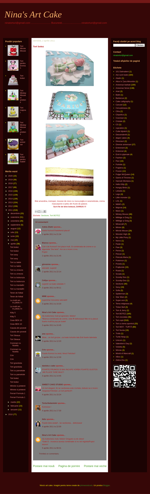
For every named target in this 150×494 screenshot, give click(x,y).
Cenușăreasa (121, 108)
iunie (13, 236)
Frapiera (119, 168)
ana (43, 334)
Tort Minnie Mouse (23, 48)
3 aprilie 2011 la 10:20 (51, 304)
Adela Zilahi (47, 227)
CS (117, 124)
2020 (10, 176)
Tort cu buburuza (17, 277)
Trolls (118, 333)
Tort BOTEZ (55, 215)
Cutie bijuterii (121, 131)
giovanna (46, 264)
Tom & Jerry (121, 310)
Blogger (106, 485)
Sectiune (45, 215)
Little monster (121, 197)
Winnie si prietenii (17, 386)
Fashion (119, 158)
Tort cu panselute (17, 370)
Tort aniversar (22, 142)
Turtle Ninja (121, 337)
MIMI (44, 296)
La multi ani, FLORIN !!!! (16, 301)
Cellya (45, 280)
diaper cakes (121, 138)
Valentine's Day (122, 343)
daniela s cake (48, 366)
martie (13, 402)
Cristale (119, 121)
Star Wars (120, 297)
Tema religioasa (122, 303)
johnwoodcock (86, 485)
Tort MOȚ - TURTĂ (124, 327)
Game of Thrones (123, 178)
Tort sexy (14, 255)
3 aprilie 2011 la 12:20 (51, 341)
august (13, 228)
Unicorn (119, 340)
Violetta (119, 347)
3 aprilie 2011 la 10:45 (51, 325)
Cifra (118, 111)
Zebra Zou (120, 360)
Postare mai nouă (43, 466)
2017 (10, 187)
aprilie (13, 244)
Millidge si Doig (122, 217)
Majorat (119, 207)
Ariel (118, 91)
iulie (12, 232)
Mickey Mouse (122, 214)
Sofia (118, 290)
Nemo (118, 241)
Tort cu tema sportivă (125, 323)
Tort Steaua (15, 335)
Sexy (118, 287)
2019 (10, 179)
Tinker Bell (120, 307)
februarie (14, 406)
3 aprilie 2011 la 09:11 (51, 288)
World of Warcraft (123, 353)
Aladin (118, 78)
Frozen (119, 171)
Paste (118, 244)
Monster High (121, 234)
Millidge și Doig (122, 221)
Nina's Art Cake (33, 14)
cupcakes (120, 128)
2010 (10, 414)
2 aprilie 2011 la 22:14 (51, 271)
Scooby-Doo (121, 280)
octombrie (15, 221)
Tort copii (119, 320)
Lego (118, 194)
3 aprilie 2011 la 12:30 (51, 357)
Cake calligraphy (123, 101)
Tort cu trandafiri (17, 285)
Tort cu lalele (15, 262)
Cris (44, 350)
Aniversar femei (122, 88)
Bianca (45, 243)
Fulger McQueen (123, 174)
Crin (12, 355)
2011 (10, 210)
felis (44, 419)
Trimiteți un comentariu (49, 454)
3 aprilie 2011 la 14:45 (51, 376)
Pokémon (120, 260)
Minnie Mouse (122, 231)
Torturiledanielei (49, 403)
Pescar (119, 254)
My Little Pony (122, 237)
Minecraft (120, 224)
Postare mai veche (95, 466)
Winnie (119, 350)
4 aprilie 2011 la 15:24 (51, 394)
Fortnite (119, 164)
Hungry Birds (121, 187)
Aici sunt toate (122, 75)
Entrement (120, 148)
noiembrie (15, 217)
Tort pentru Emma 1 (23, 64)
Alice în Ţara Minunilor (125, 81)
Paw (117, 247)
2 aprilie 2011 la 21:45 (51, 256)
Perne (118, 250)
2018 (10, 183)
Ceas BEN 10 (16, 320)
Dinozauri (120, 141)
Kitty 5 (12, 312)
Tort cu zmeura (16, 270)
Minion (118, 227)
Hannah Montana (123, 181)
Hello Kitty (120, 184)
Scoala (119, 274)
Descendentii (121, 134)
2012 (10, 206)
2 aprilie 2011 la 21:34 (51, 234)
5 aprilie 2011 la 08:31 (51, 448)
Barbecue (120, 98)
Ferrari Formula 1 (17, 393)
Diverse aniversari (123, 144)
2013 (10, 202)
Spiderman (120, 294)
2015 (10, 195)
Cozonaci (120, 118)
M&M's (119, 204)
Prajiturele (120, 267)
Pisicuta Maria (122, 257)
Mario (118, 211)
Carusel (119, 105)
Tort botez (22, 77)
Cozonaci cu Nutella (15, 344)
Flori (117, 161)
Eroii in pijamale (122, 154)
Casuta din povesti (18, 328)
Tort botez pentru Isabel (23, 158)
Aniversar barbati (123, 85)
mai (12, 240)
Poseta (119, 264)
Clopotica (120, 114)
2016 (10, 191)
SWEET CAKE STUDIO (52, 384)
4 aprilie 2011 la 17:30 (51, 410)
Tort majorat (23, 110)
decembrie (15, 213)
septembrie (15, 225)
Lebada (119, 191)
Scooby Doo (121, 277)
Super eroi (120, 300)
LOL (117, 201)
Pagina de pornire (69, 466)
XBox (118, 357)
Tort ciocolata (121, 317)
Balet (118, 95)
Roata (118, 270)
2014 (10, 199)
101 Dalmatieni (122, 71)
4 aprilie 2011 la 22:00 (51, 426)
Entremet (120, 151)
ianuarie (14, 409)
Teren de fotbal (16, 293)
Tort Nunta (120, 330)
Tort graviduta (16, 363)
